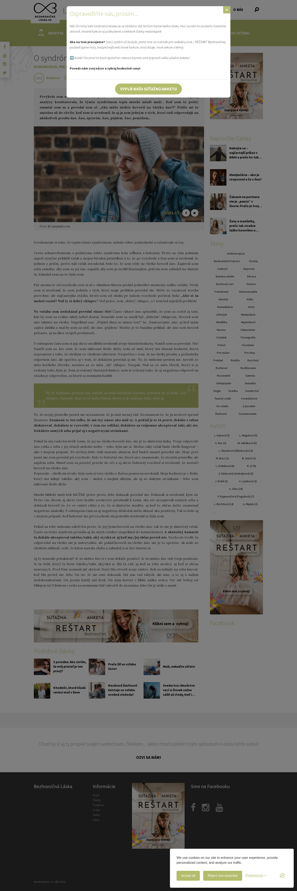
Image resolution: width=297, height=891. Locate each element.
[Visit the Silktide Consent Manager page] (282, 876)
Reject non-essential (223, 875)
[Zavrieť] (226, 9)
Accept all (188, 875)
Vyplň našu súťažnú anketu (148, 88)
